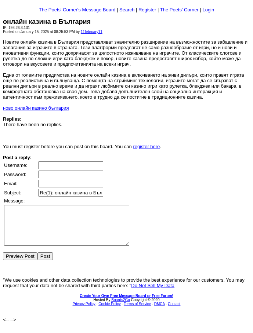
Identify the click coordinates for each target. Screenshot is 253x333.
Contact (174, 312)
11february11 (91, 32)
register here (146, 146)
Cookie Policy (109, 312)
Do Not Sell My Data (152, 293)
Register (147, 9)
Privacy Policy (84, 312)
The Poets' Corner (179, 9)
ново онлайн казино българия (36, 108)
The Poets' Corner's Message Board (77, 9)
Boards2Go (120, 307)
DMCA (159, 312)
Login (208, 9)
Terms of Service (137, 312)
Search (126, 9)
